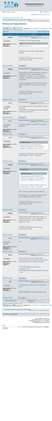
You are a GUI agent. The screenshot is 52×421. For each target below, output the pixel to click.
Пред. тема (40, 31)
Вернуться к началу (7, 65)
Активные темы (19, 17)
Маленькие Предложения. (14, 24)
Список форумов (7, 19)
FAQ (42, 12)
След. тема (46, 31)
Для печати (6, 31)
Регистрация (11, 12)
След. (50, 28)
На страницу (44, 28)
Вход (5, 12)
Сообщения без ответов (8, 17)
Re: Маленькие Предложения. (37, 68)
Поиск (47, 12)
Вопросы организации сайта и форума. (21, 19)
